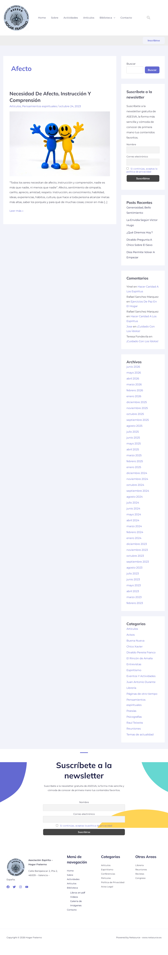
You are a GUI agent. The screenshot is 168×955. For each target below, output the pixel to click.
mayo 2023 (133, 585)
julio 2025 (132, 431)
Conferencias (108, 873)
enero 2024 (133, 538)
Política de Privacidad (113, 882)
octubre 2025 (135, 414)
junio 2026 (133, 366)
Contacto (126, 17)
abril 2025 (132, 449)
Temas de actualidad (140, 734)
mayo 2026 (133, 372)
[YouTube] (26, 886)
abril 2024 (132, 520)
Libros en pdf (77, 892)
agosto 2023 (134, 567)
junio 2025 (133, 437)
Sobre (54, 17)
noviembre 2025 (137, 408)
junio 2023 (133, 579)
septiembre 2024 (137, 490)
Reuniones (133, 728)
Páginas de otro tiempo (141, 693)
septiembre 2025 (137, 419)
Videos (74, 896)
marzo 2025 (134, 455)
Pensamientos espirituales (39, 105)
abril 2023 (132, 591)
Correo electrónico (137, 156)
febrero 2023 (134, 603)
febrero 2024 (134, 532)
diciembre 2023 (136, 544)
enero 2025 (133, 467)
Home (42, 17)
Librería (131, 687)
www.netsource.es (151, 937)
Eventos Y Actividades (141, 676)
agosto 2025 (134, 425)
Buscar (131, 63)
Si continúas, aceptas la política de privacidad (141, 170)
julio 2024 (132, 502)
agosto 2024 (134, 496)
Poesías (131, 710)
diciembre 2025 (136, 402)
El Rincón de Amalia (139, 658)
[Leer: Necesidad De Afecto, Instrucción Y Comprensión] (60, 143)
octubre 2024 (135, 484)
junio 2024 (133, 508)
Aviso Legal (107, 886)
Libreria (139, 865)
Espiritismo (133, 670)
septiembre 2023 (137, 561)
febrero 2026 (134, 390)
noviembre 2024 (137, 479)
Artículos (88, 17)
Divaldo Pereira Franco (141, 652)
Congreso (141, 878)
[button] (113, 17)
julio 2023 (132, 573)
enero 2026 (133, 396)
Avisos (130, 634)
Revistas (140, 873)
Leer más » (16, 210)
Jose (129, 326)
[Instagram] (20, 886)
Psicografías (134, 716)
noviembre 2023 (137, 549)
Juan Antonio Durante (141, 682)
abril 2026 (132, 378)
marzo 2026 (134, 384)
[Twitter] (14, 886)
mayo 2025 (133, 443)
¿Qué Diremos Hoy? (139, 232)
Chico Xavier (134, 646)
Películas (106, 878)
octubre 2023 (135, 555)
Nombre (131, 144)
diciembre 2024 (136, 473)
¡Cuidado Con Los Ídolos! (142, 341)
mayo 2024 (133, 514)
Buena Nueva (135, 640)
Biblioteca (107, 17)
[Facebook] (8, 886)
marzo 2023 (134, 597)
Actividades (70, 17)
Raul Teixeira (134, 722)
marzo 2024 (134, 526)
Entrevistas (133, 664)
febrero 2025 (134, 461)
